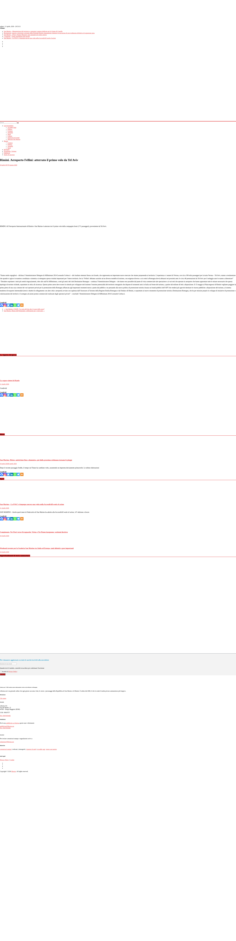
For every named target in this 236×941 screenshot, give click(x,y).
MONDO (6, 149)
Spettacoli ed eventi (13, 137)
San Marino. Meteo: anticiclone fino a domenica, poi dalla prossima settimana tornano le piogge (36, 460)
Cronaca (10, 131)
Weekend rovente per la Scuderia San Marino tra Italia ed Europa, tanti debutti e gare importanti (37, 548)
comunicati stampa (5, 749)
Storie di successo (9, 155)
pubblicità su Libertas (12, 723)
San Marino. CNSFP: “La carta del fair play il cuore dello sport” (24, 309)
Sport (9, 134)
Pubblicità (7, 153)
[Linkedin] (11, 305)
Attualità (10, 132)
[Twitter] (8, 305)
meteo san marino (51, 749)
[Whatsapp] (15, 305)
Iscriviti (3, 674)
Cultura (10, 136)
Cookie (12, 760)
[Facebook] (1, 305)
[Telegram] (18, 305)
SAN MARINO (8, 126)
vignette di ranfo (31, 749)
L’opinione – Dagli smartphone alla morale (17, 36)
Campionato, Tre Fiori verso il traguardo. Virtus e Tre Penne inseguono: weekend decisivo (34, 532)
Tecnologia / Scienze (10, 151)
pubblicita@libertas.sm (7, 726)
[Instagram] (5, 305)
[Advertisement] (17, 334)
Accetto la (4, 671)
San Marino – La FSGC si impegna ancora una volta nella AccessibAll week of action (30, 38)
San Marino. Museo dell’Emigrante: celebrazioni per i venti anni (24, 311)
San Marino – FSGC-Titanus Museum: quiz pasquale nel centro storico (25, 35)
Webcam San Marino (14, 139)
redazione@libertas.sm (7, 742)
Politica (10, 129)
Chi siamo (3, 698)
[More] (22, 305)
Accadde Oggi (12, 127)
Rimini (6, 141)
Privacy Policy (12, 671)
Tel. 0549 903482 (5, 716)
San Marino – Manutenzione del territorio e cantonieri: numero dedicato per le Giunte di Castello (33, 31)
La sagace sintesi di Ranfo (10, 381)
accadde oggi (41, 749)
